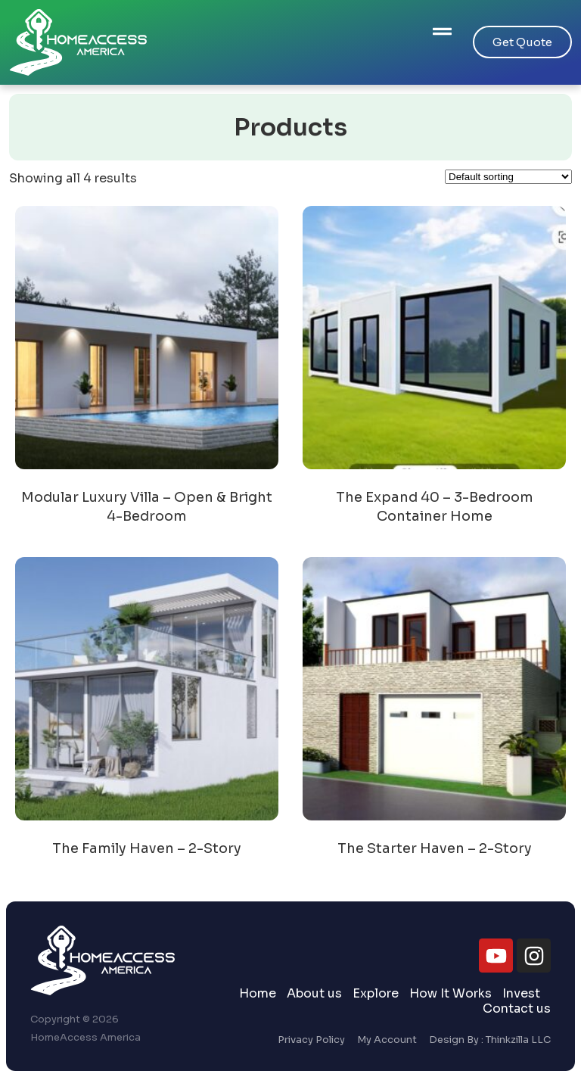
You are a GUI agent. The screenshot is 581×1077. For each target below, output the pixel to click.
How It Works (450, 994)
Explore (376, 994)
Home (257, 994)
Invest (521, 994)
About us (314, 994)
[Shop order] (508, 177)
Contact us (517, 1009)
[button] (442, 33)
